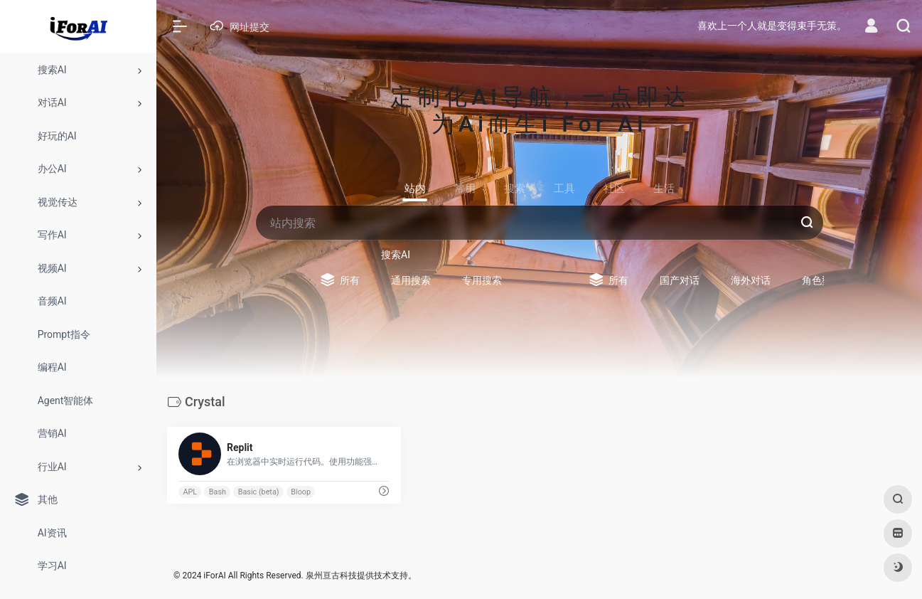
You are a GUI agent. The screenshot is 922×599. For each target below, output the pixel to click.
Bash (217, 492)
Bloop (301, 492)
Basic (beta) (258, 492)
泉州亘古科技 (331, 576)
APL (190, 492)
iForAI (214, 576)
